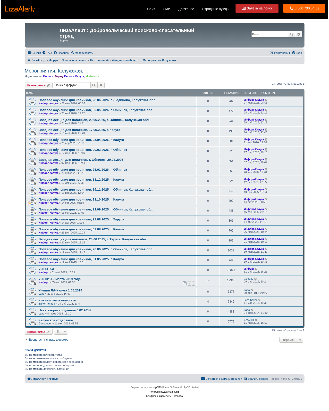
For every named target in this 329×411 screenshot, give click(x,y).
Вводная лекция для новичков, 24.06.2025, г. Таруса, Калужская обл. (93, 239)
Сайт (151, 9)
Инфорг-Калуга (74, 76)
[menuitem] (47, 53)
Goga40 (248, 278)
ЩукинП (249, 319)
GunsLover (45, 323)
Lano (41, 293)
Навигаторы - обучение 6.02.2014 (65, 310)
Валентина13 (47, 303)
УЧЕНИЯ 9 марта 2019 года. (60, 279)
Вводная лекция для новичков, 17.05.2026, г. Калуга (79, 130)
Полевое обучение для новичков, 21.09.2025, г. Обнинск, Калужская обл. (96, 209)
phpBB (156, 387)
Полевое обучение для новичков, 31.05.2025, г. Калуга (81, 259)
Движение (186, 9)
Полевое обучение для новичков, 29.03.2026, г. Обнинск (83, 150)
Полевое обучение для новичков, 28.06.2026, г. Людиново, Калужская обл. (97, 100)
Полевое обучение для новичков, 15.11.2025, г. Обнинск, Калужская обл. (96, 189)
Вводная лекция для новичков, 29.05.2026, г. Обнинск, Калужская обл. (94, 120)
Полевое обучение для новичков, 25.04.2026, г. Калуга (81, 140)
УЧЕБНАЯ (46, 269)
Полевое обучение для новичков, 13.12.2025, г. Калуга (81, 179)
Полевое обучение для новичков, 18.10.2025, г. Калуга (81, 199)
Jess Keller (250, 299)
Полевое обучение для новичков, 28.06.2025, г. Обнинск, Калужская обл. (96, 249)
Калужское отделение (56, 320)
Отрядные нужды (215, 9)
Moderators (92, 76)
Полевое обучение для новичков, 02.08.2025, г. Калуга (81, 229)
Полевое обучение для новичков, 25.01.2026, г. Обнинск (83, 169)
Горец (59, 76)
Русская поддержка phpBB (164, 391)
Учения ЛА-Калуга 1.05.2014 (60, 290)
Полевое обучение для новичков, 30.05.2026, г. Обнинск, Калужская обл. (96, 110)
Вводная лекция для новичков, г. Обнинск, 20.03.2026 (81, 159)
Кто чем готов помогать (57, 300)
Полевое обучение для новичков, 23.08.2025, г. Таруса (81, 219)
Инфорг (48, 76)
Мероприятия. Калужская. (54, 70)
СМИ (167, 9)
